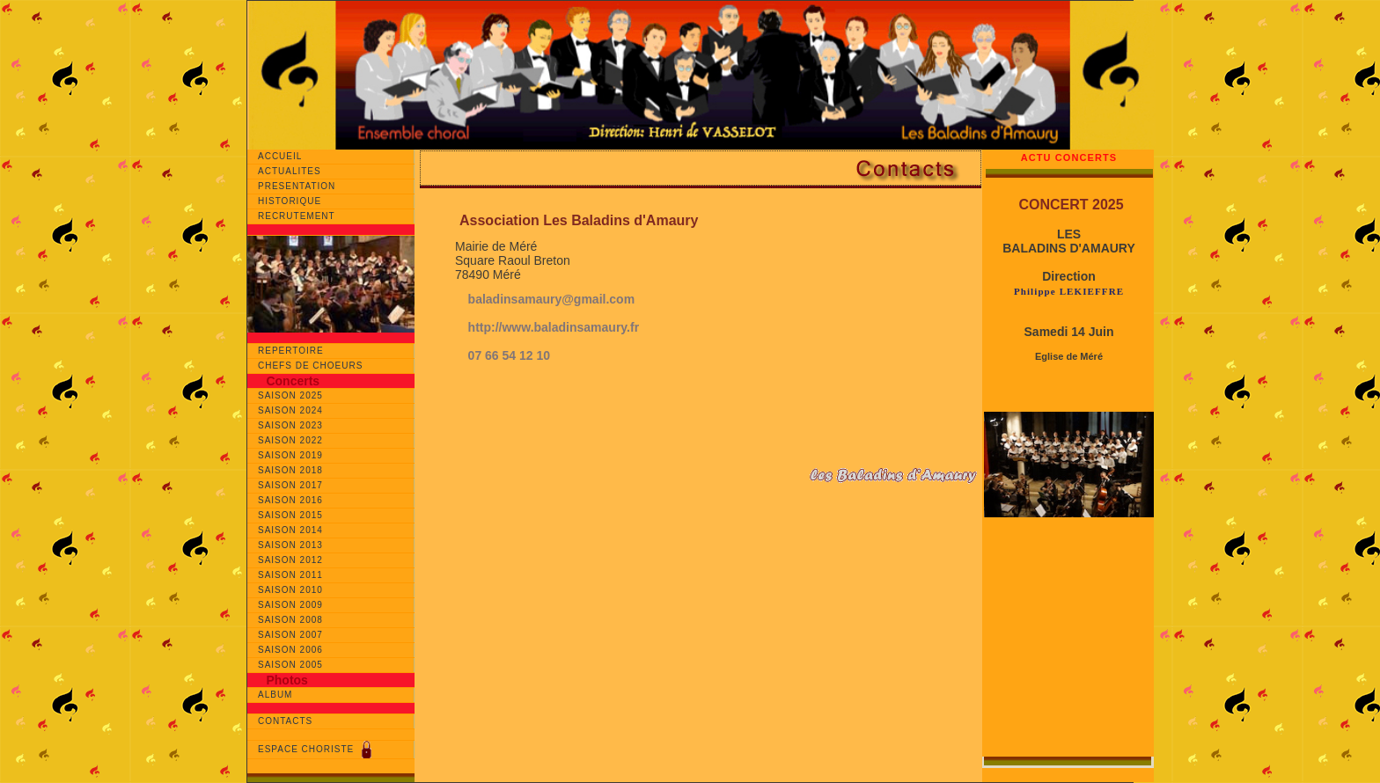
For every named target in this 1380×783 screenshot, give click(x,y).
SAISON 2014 (290, 530)
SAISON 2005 (290, 665)
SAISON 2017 (290, 485)
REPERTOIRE (291, 350)
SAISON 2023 (290, 425)
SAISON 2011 (290, 575)
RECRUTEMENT (299, 216)
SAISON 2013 (290, 545)
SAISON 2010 (290, 590)
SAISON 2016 (290, 500)
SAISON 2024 (290, 410)
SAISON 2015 (290, 515)
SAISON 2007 (290, 635)
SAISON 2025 (290, 395)
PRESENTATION (300, 186)
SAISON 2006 (290, 650)
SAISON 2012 (290, 560)
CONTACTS (285, 721)
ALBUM (275, 694)
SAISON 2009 (290, 605)
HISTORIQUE (296, 201)
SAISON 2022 (290, 440)
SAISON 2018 (290, 470)
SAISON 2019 (290, 455)
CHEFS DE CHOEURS (310, 365)
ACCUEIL (285, 156)
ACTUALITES (291, 171)
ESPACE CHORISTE (316, 749)
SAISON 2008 (290, 620)
